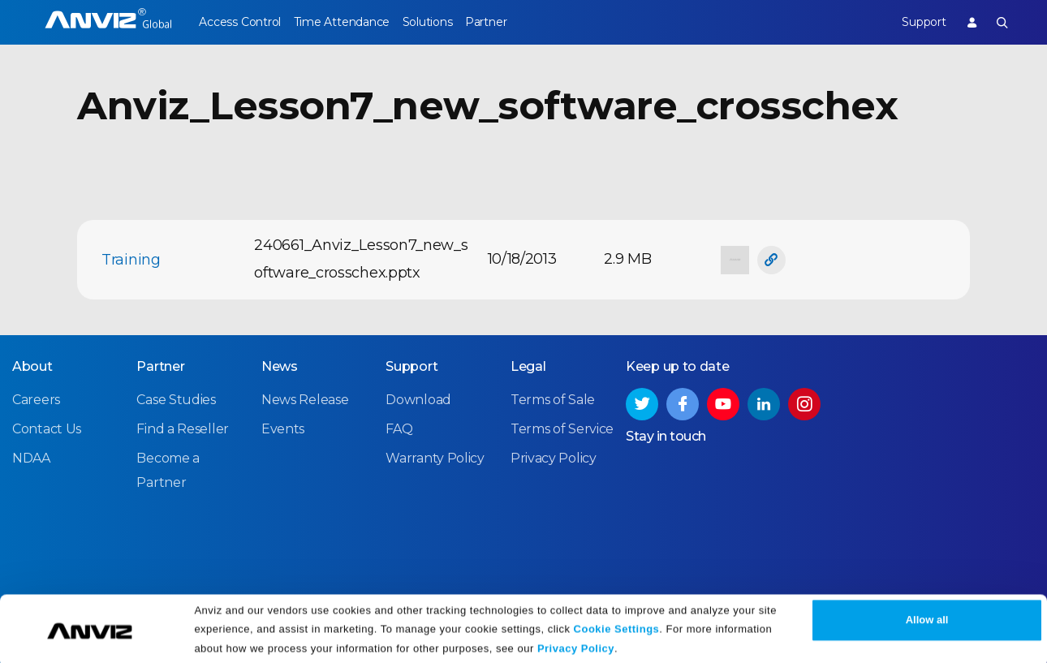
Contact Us (46, 428)
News (279, 365)
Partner (515, 22)
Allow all (927, 616)
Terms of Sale (553, 399)
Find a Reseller (182, 428)
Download (418, 399)
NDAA (31, 457)
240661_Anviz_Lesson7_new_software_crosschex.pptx (360, 259)
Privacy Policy (575, 645)
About (32, 365)
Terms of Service (562, 428)
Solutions (447, 22)
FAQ (399, 428)
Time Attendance (351, 22)
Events (282, 428)
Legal (528, 365)
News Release (304, 399)
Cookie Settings (617, 624)
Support (913, 22)
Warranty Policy (435, 457)
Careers (36, 399)
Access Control (239, 22)
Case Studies (175, 399)
